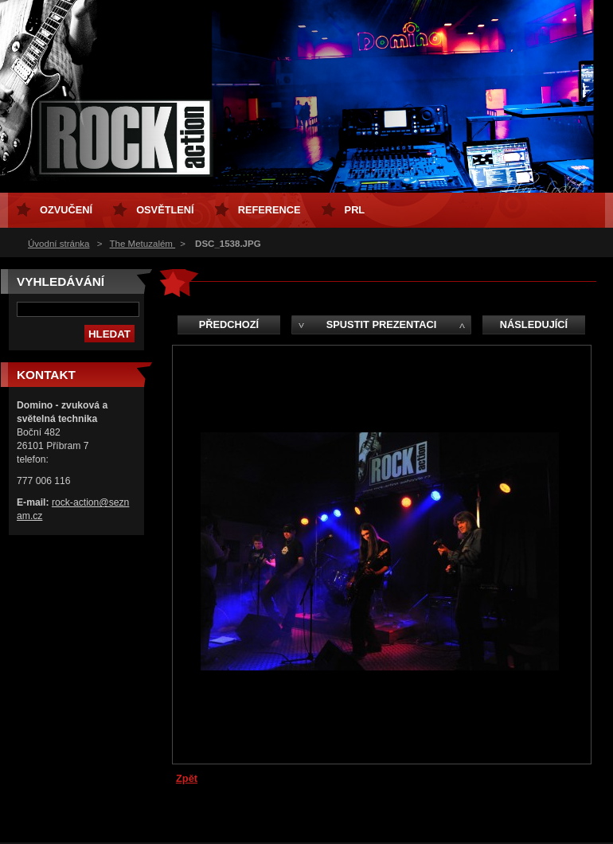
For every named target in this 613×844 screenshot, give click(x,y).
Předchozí (229, 324)
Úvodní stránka (58, 243)
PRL (355, 210)
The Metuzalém (143, 243)
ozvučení (66, 210)
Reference (269, 210)
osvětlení (165, 210)
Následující (534, 324)
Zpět (186, 778)
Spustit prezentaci (381, 324)
